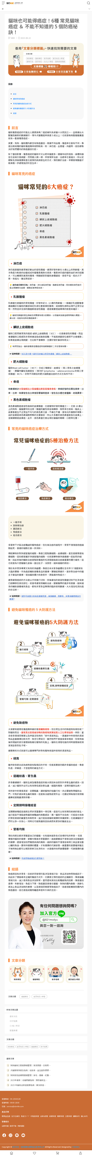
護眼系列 (76, 1116)
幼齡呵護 (5, 1126)
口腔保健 (68, 1116)
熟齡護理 (21, 1126)
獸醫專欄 (13, 1030)
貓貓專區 (24, 996)
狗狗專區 (11, 1046)
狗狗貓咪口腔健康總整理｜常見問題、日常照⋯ (28, 1065)
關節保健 (60, 1116)
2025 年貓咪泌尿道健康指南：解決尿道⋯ (26, 1085)
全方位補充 (15, 1116)
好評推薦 (13, 1021)
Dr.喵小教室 (15, 1025)
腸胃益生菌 (6, 1116)
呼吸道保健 (35, 1116)
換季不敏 (13, 1126)
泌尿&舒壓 (44, 1116)
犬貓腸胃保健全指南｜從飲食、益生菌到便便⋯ (28, 1070)
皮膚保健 (52, 1116)
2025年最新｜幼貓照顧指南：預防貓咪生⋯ (26, 1080)
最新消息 (13, 1016)
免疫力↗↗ (25, 1116)
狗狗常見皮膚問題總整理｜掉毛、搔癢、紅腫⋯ (28, 1075)
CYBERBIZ (76, 1147)
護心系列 (84, 1116)
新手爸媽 (44, 1046)
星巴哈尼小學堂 (39, 996)
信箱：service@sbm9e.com (13, 1106)
